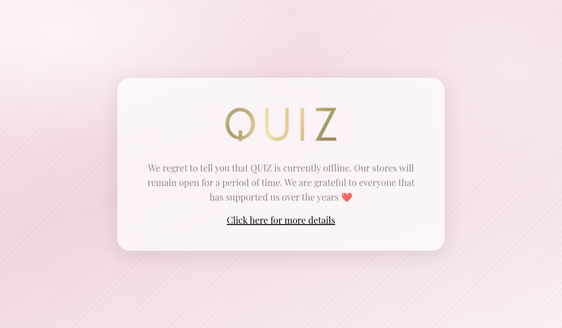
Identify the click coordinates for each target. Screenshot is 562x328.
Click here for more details (281, 220)
